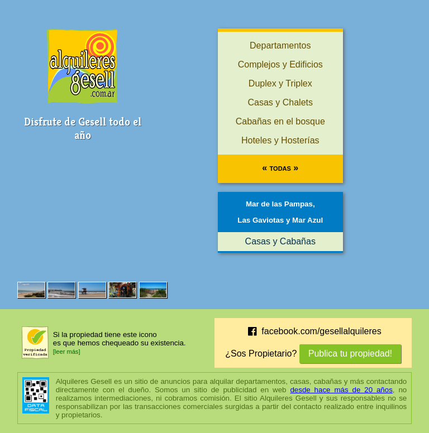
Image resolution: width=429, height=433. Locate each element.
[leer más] (66, 351)
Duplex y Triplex (280, 83)
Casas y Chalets (280, 102)
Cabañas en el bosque (280, 121)
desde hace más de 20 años (341, 390)
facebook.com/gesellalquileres (313, 331)
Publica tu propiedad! (350, 353)
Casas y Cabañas (280, 241)
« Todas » (280, 167)
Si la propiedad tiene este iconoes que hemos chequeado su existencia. (119, 338)
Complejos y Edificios (280, 64)
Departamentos (280, 45)
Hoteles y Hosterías (280, 140)
